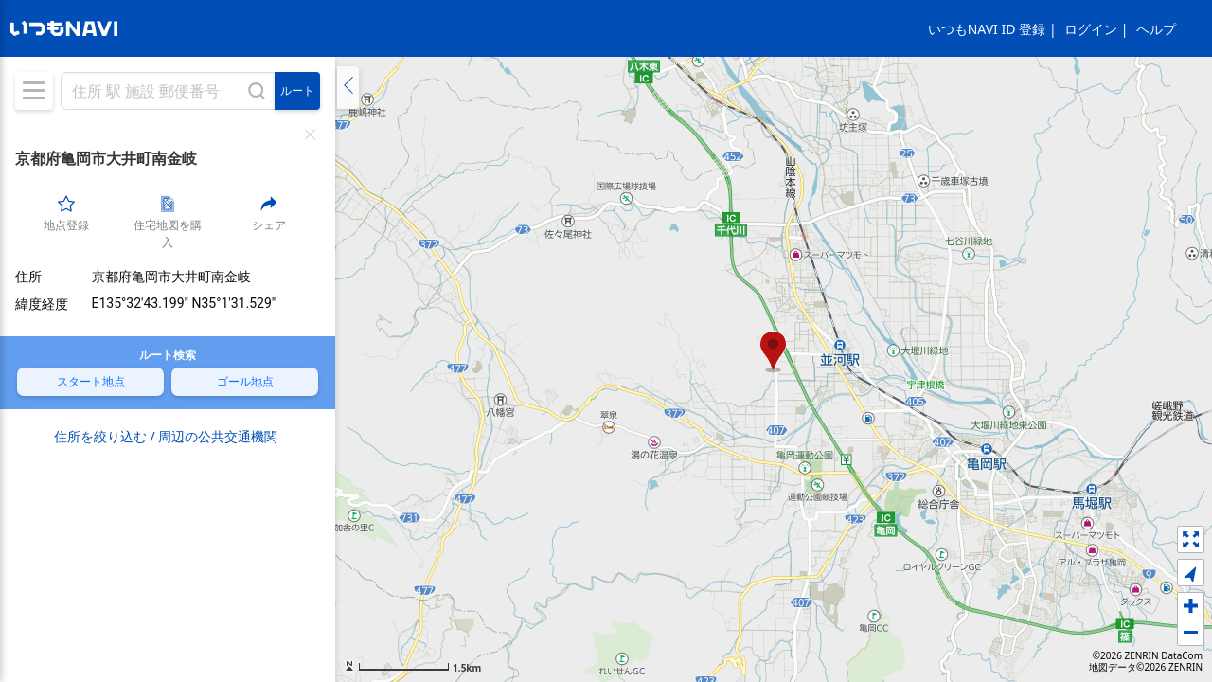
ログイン (1090, 29)
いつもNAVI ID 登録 (986, 29)
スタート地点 (91, 380)
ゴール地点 (245, 380)
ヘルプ (1156, 29)
